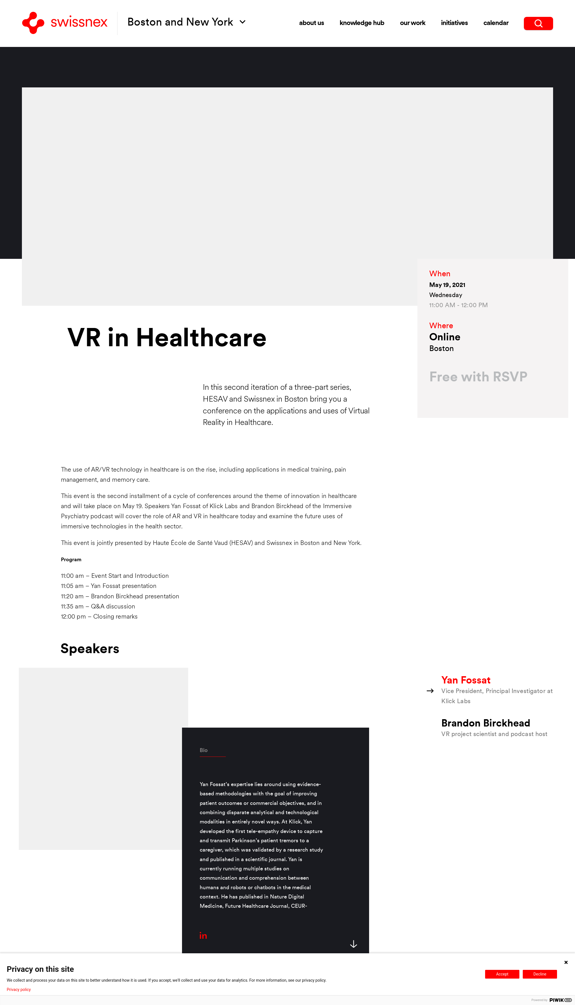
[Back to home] (65, 23)
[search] (538, 23)
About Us (311, 23)
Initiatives (454, 23)
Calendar (495, 23)
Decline (539, 974)
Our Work (413, 23)
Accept (502, 974)
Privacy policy (19, 989)
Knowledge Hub (362, 23)
